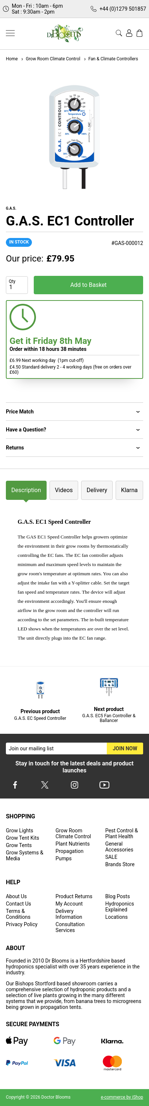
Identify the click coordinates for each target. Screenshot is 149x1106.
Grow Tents (19, 845)
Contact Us (18, 904)
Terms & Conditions (18, 914)
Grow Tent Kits (22, 838)
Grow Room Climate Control (50, 58)
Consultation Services (69, 927)
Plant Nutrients (72, 844)
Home (12, 58)
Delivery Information (68, 914)
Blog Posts (117, 896)
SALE (111, 857)
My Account (69, 904)
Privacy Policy (21, 924)
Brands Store (120, 864)
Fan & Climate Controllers (110, 58)
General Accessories (119, 847)
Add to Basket (88, 284)
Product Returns (73, 896)
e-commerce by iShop (122, 1097)
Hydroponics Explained (119, 907)
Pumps (63, 858)
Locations (116, 917)
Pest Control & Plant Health (121, 833)
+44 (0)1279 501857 (122, 9)
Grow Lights (19, 830)
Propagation (69, 851)
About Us (16, 896)
